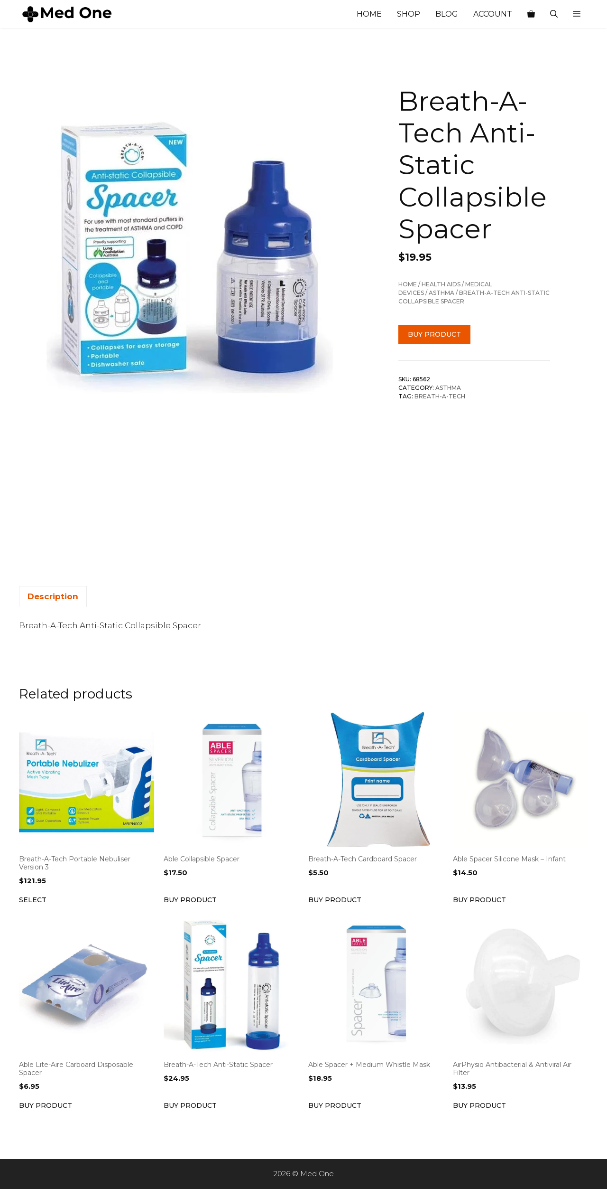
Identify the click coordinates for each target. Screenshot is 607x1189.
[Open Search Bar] (554, 14)
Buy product (434, 334)
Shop (408, 14)
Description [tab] (53, 596)
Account (492, 14)
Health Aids (441, 284)
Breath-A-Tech (439, 396)
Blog (446, 14)
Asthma (441, 292)
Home (369, 14)
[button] (576, 14)
